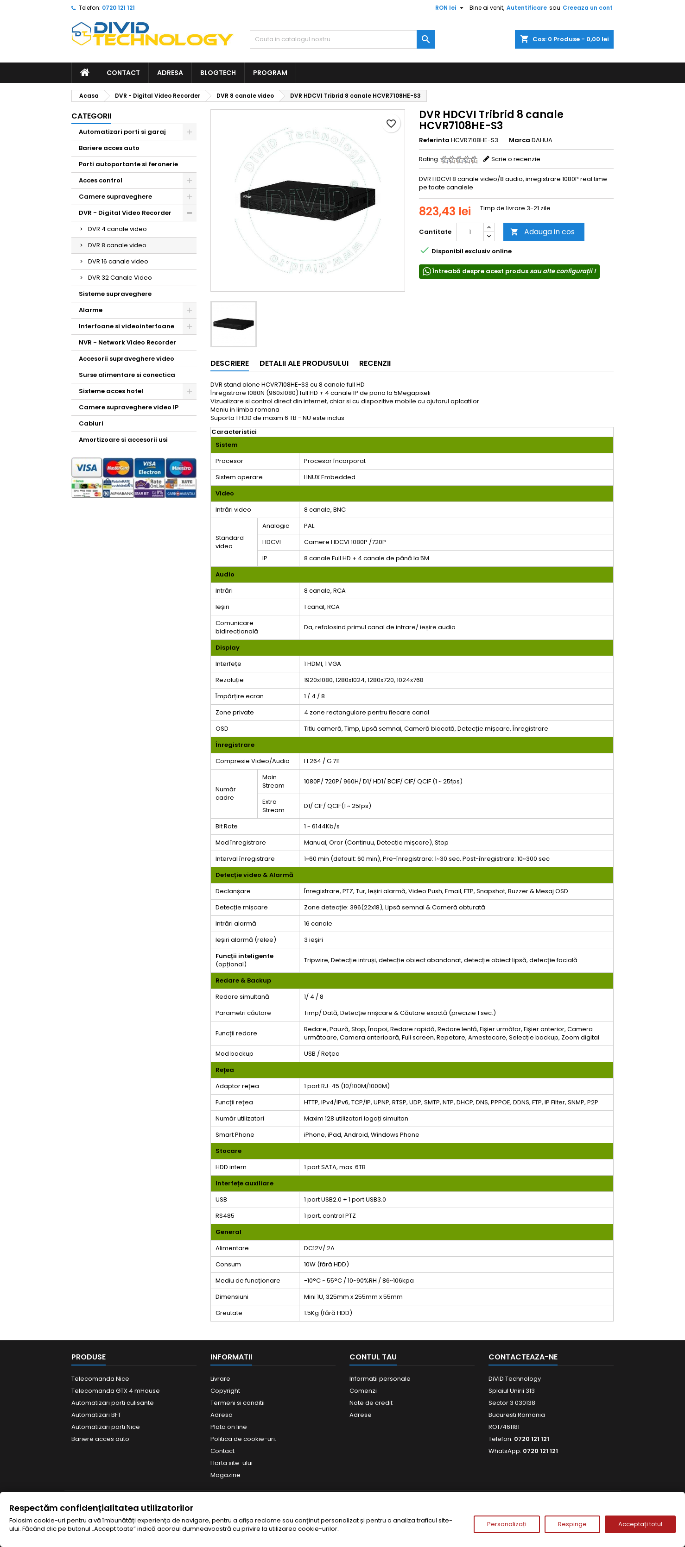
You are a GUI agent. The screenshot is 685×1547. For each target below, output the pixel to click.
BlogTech (218, 72)
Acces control (100, 180)
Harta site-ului (231, 1463)
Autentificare (527, 8)
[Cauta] (342, 39)
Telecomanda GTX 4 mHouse (115, 1390)
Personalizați (506, 1524)
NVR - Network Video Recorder (127, 342)
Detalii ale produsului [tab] (304, 363)
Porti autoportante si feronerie (128, 164)
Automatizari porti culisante (112, 1402)
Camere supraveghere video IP (128, 407)
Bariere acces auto (109, 148)
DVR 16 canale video (118, 261)
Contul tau (373, 1357)
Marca (519, 140)
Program (270, 72)
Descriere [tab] (229, 363)
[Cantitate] (470, 232)
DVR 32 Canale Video (120, 277)
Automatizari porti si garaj (122, 131)
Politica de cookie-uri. (243, 1438)
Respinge (572, 1524)
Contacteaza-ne (523, 1357)
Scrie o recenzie (515, 159)
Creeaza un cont (588, 8)
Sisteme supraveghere (115, 293)
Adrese (360, 1414)
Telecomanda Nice (100, 1378)
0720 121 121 (118, 8)
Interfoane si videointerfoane (126, 326)
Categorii (91, 116)
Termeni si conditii (237, 1402)
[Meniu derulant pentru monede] (450, 8)
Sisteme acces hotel (111, 391)
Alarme (90, 310)
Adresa (170, 72)
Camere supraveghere (115, 196)
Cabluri (91, 423)
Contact (123, 72)
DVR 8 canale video (117, 245)
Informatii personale (380, 1378)
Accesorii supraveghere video (126, 358)
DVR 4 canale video (117, 229)
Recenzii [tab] (375, 363)
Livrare (220, 1378)
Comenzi (363, 1390)
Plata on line (228, 1426)
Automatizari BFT (96, 1414)
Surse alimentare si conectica (127, 374)
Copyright (225, 1390)
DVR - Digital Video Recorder (125, 212)
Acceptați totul (640, 1524)
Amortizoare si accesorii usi (123, 439)
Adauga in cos (542, 231)
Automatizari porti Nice (105, 1426)
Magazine (225, 1475)
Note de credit (371, 1402)
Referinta (434, 140)
